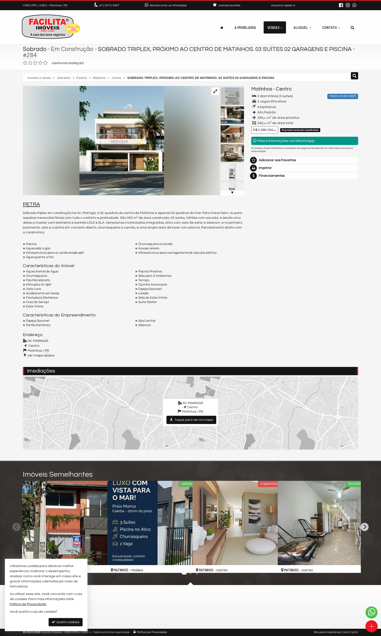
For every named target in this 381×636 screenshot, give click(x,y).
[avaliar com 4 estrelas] (40, 62)
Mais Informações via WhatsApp (284, 141)
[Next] (364, 527)
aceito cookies (65, 622)
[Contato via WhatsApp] (371, 612)
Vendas (274, 27)
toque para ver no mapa (191, 420)
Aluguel (302, 27)
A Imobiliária (245, 27)
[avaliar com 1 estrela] (25, 62)
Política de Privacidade (152, 632)
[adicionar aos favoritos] (98, 565)
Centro (284, 89)
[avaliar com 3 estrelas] (35, 62)
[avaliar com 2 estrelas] (30, 62)
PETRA (31, 204)
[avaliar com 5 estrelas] (45, 62)
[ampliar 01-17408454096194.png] (93, 140)
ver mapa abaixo (41, 355)
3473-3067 (109, 5)
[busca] (352, 27)
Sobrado (35, 49)
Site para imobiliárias (327, 632)
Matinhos (261, 89)
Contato (331, 27)
